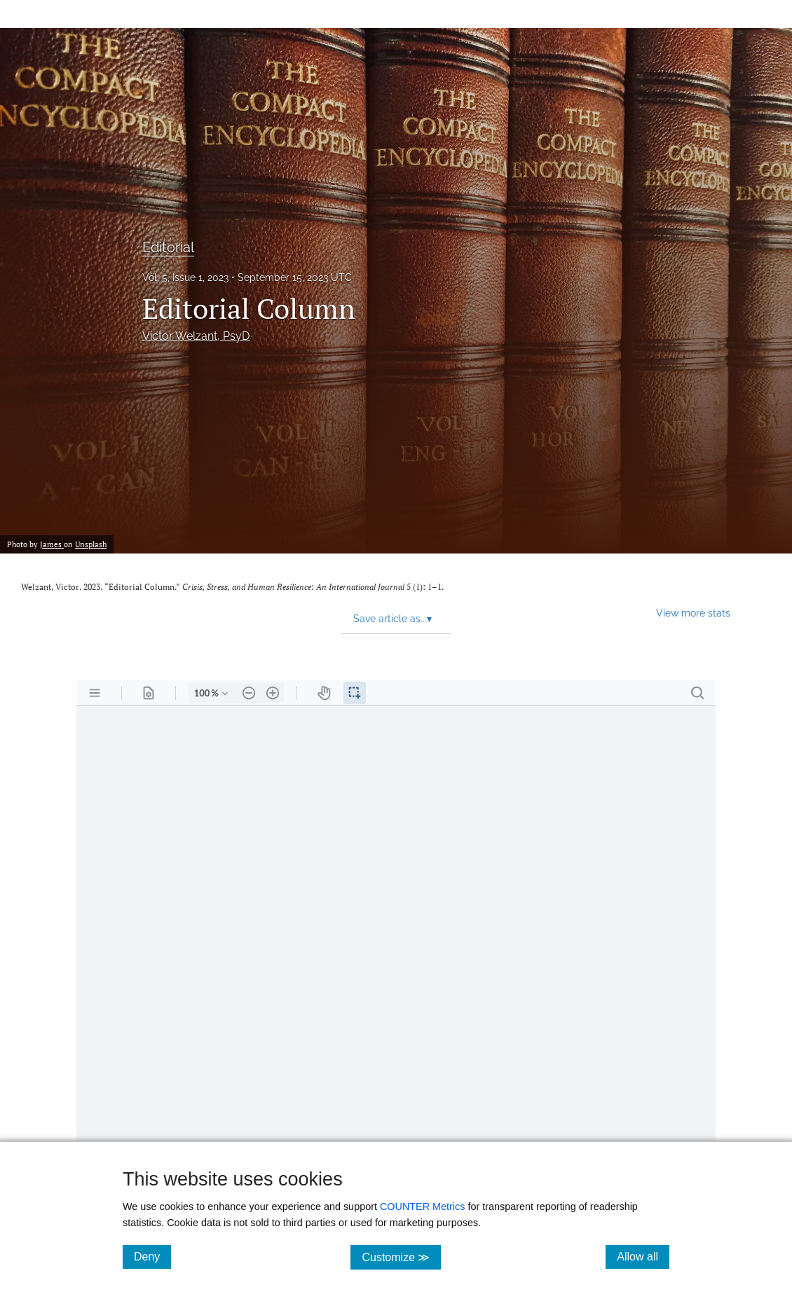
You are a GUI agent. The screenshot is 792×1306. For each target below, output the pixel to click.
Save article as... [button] (392, 618)
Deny (152, 1256)
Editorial (168, 247)
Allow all (643, 1256)
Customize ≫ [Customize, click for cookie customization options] (401, 1256)
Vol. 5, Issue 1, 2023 (185, 277)
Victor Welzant (196, 336)
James (52, 544)
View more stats (693, 613)
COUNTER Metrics (422, 1206)
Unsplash (91, 544)
